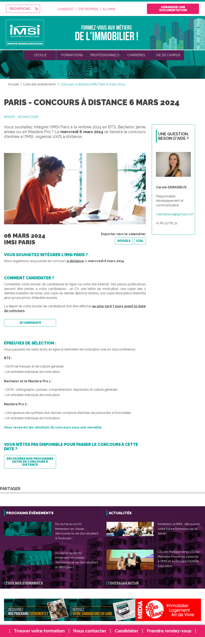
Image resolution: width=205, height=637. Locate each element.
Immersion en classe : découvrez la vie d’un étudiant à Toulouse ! (76, 533)
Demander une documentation (173, 8)
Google (124, 241)
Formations (72, 55)
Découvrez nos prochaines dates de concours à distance (30, 461)
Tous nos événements (24, 583)
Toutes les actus (123, 583)
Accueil (13, 84)
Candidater (126, 631)
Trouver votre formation (39, 631)
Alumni (109, 9)
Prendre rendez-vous (169, 631)
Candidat (65, 9)
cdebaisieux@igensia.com (175, 214)
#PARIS (9, 117)
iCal (140, 241)
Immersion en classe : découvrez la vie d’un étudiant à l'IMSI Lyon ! (76, 562)
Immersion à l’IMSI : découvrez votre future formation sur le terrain (179, 528)
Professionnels (104, 55)
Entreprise (88, 9)
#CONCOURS (28, 117)
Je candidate (30, 322)
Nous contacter (89, 631)
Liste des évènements (39, 84)
